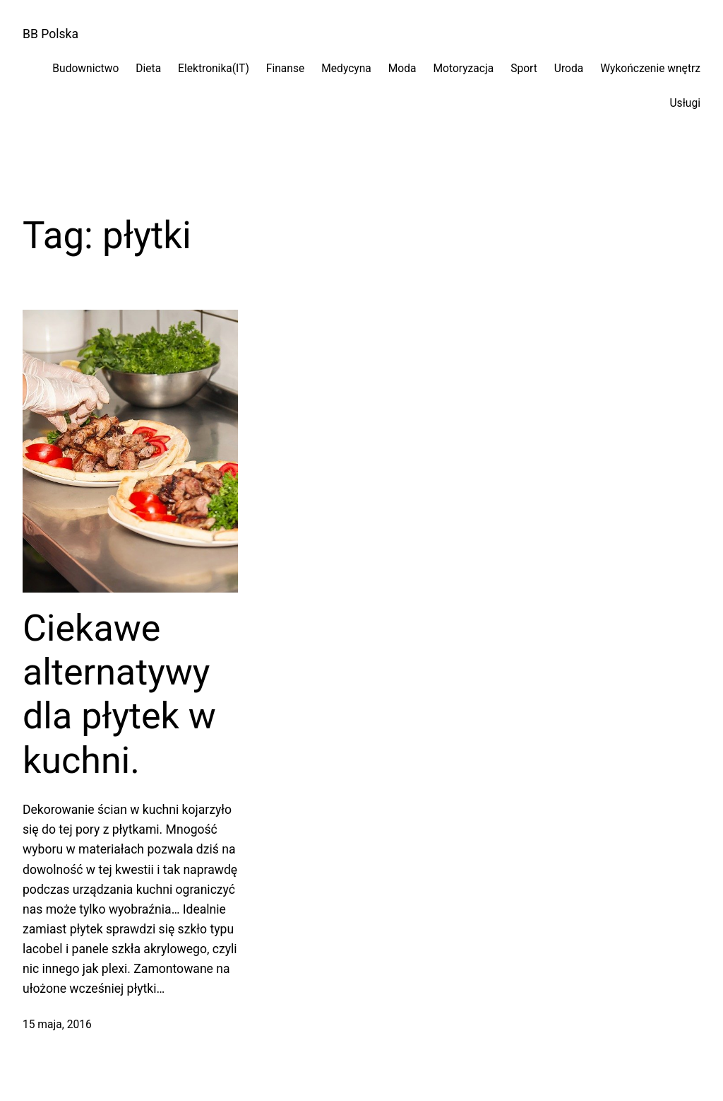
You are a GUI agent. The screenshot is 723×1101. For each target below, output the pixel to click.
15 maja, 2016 (57, 1024)
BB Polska (50, 34)
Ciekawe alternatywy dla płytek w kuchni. (119, 694)
